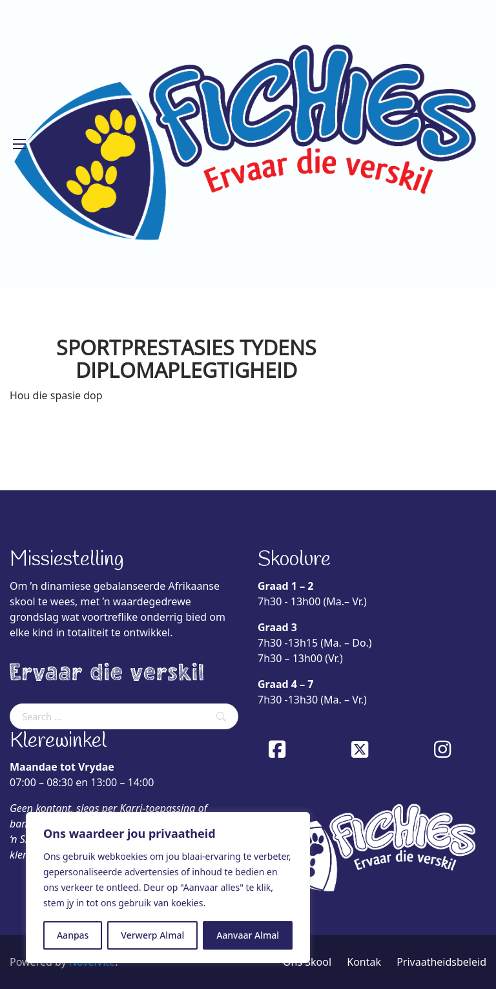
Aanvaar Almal (247, 935)
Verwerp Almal (152, 935)
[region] (168, 887)
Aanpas (72, 935)
